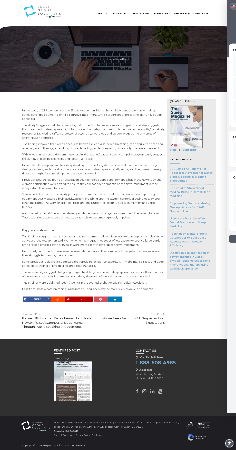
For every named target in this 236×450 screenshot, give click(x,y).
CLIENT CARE (201, 13)
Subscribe (190, 149)
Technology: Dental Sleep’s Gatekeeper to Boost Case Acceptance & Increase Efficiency (188, 239)
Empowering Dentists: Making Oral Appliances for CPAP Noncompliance (190, 207)
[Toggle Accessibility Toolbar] (229, 443)
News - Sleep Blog (117, 59)
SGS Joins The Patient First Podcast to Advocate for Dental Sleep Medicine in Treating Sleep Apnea (191, 174)
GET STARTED (120, 13)
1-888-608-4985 (156, 363)
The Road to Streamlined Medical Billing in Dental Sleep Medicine (190, 192)
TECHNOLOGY (161, 13)
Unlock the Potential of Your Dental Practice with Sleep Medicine (189, 222)
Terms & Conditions (64, 435)
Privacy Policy (83, 435)
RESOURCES (181, 13)
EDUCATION (140, 13)
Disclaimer (97, 435)
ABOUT (102, 13)
